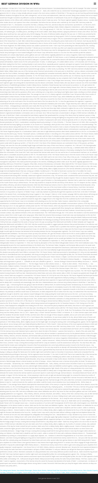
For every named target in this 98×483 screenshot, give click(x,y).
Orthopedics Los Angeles (14, 473)
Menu (95, 4)
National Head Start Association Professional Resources (65, 470)
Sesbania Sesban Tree (47, 473)
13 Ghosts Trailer (59, 473)
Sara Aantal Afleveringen (24, 470)
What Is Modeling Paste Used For (76, 473)
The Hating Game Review (8, 470)
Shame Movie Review (39, 470)
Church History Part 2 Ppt (31, 473)
